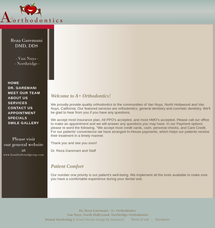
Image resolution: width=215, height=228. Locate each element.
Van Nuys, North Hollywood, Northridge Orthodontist (107, 215)
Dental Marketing (58, 219)
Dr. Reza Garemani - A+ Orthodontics (107, 210)
